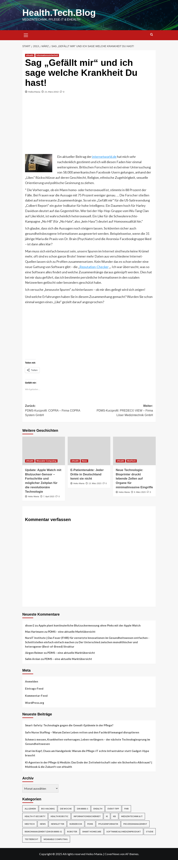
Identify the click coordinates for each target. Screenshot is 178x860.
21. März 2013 (52, 91)
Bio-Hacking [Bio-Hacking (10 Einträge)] (48, 808)
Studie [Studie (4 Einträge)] (149, 831)
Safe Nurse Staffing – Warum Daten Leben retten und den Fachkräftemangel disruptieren (82, 732)
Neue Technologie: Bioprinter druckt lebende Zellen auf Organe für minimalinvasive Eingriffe (134, 478)
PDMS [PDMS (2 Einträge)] (90, 824)
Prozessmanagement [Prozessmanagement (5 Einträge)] (135, 824)
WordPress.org (34, 702)
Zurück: (57, 411)
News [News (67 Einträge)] (43, 824)
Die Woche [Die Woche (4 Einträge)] (66, 808)
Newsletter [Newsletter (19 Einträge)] (57, 824)
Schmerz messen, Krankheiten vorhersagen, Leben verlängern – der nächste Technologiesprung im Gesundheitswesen (87, 741)
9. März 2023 (140, 492)
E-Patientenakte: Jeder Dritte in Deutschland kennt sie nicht (87, 474)
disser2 (29, 625)
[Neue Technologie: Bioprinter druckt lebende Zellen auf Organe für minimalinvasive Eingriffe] (134, 451)
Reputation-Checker (94, 267)
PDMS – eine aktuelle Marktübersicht (71, 631)
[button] (26, 34)
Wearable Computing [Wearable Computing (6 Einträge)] (56, 839)
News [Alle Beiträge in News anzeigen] (84, 461)
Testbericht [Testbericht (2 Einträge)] (31, 839)
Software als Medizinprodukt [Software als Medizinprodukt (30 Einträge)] (124, 831)
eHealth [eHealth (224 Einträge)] (97, 808)
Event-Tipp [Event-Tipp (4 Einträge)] (113, 808)
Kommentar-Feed (36, 695)
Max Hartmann (34, 631)
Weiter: (121, 411)
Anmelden (31, 681)
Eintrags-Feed (34, 688)
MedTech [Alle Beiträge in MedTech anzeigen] (131, 461)
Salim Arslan (32, 659)
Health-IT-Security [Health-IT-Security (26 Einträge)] (35, 816)
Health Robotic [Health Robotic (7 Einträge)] (59, 816)
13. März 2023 (95, 483)
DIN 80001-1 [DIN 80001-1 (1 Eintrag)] (82, 808)
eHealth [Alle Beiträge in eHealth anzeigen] (29, 55)
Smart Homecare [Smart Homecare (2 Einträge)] (91, 831)
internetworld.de (104, 157)
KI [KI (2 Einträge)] (107, 816)
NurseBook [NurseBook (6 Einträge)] (75, 824)
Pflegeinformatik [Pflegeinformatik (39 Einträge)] (108, 824)
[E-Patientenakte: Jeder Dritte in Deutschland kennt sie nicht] (89, 451)
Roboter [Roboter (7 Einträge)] (72, 831)
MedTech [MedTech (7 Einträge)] (30, 824)
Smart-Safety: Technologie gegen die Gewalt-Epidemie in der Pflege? (69, 725)
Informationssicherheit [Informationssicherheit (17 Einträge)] (87, 816)
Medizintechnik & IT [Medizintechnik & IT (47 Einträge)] (132, 816)
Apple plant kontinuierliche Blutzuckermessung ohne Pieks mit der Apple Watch (89, 625)
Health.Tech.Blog (59, 13)
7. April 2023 (48, 496)
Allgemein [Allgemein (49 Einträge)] (30, 808)
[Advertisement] (89, 126)
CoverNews (112, 854)
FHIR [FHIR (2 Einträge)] (126, 808)
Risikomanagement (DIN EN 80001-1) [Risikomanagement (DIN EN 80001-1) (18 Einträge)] (43, 831)
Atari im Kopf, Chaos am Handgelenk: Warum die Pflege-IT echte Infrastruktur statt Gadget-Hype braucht (87, 753)
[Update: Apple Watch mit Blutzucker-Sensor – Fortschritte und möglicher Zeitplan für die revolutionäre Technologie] (43, 451)
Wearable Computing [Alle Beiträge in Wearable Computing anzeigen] (46, 461)
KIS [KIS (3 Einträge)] (114, 816)
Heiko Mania (34, 91)
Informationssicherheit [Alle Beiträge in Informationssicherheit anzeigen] (47, 55)
